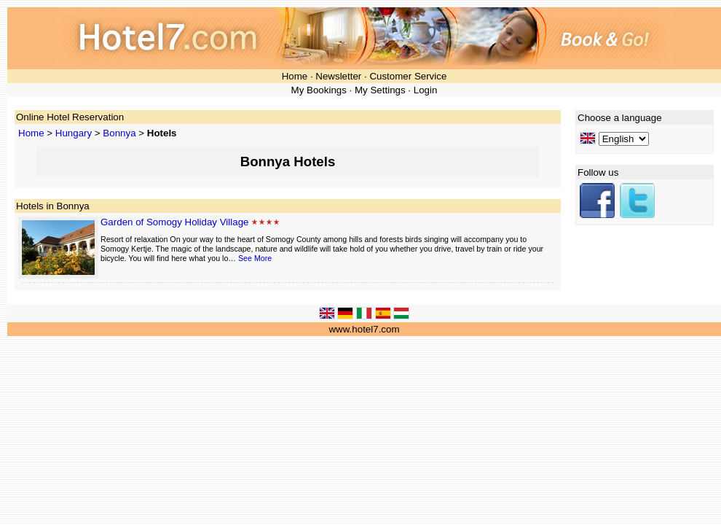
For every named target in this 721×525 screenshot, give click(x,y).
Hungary (73, 133)
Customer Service (407, 76)
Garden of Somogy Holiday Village (175, 222)
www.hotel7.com (363, 329)
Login (426, 90)
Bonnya (119, 133)
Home (295, 76)
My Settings (380, 90)
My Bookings (319, 90)
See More (255, 258)
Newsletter (338, 76)
